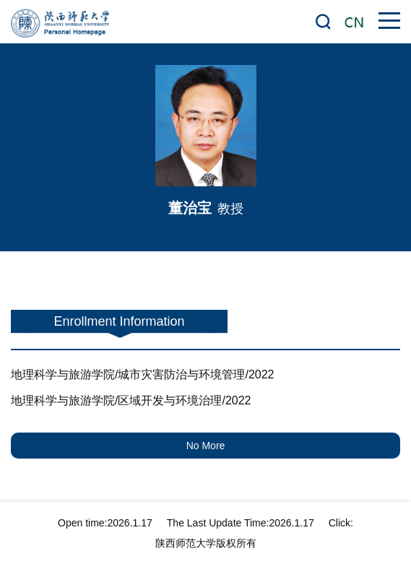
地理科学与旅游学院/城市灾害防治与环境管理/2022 (142, 374)
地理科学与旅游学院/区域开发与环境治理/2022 (131, 400)
